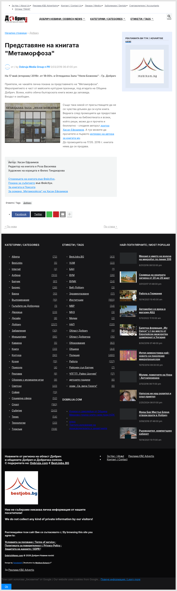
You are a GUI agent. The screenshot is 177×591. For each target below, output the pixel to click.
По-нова (12, 226)
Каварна (34, 343)
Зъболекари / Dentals (115, 5)
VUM (92, 263)
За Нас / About (115, 456)
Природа (34, 367)
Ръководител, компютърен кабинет (155, 432)
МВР (92, 306)
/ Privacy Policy (33, 545)
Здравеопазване (92, 293)
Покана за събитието (21, 183)
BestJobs (34, 263)
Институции (92, 300)
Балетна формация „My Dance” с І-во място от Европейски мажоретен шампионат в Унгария (153, 332)
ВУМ (92, 275)
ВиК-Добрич (92, 287)
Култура (34, 355)
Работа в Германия (150, 293)
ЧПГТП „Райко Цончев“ (92, 373)
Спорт (34, 404)
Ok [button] (6, 586)
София (34, 392)
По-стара (109, 226)
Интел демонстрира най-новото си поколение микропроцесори (154, 355)
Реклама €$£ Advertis (21, 569)
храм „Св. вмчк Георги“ (92, 386)
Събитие (34, 410)
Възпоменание (34, 300)
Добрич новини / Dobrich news (60, 18)
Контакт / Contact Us (71, 5)
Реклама (34, 373)
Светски (34, 386)
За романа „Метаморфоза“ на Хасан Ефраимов (38, 191)
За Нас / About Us (21, 5)
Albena (34, 256)
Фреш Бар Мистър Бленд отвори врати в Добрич (154, 414)
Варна (34, 293)
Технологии (34, 423)
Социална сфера (34, 398)
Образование (92, 343)
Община (92, 349)
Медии (92, 318)
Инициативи (34, 336)
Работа (92, 361)
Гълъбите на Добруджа (34, 306)
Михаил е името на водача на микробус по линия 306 (155, 258)
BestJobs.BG (92, 256)
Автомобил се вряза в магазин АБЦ (152, 311)
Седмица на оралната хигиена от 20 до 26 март (154, 276)
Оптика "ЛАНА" (22, 9)
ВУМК (92, 281)
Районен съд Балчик (92, 367)
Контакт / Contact (117, 459)
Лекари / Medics (93, 5)
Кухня (34, 361)
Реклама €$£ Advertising (45, 5)
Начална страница (16, 33)
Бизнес (34, 287)
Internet (34, 269)
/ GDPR (22, 548)
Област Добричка (92, 336)
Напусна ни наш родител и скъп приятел (155, 395)
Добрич (34, 33)
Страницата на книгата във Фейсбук (31, 178)
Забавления (34, 330)
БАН (92, 269)
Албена (34, 275)
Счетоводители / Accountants (144, 5)
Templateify (17, 563)
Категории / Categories (106, 18)
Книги (34, 349)
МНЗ (92, 312)
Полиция (92, 355)
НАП (92, 324)
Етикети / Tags (141, 18)
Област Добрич (92, 330)
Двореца (34, 312)
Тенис (34, 416)
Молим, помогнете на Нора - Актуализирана (155, 376)
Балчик (34, 281)
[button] (169, 17)
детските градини (92, 379)
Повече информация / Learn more (120, 579)
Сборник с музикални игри (34, 379)
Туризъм (34, 429)
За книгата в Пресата (21, 187)
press (72, 421)
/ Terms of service (30, 542)
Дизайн (34, 318)
